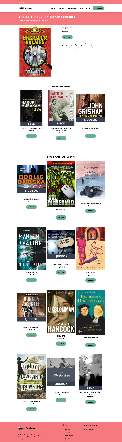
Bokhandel (98, 8)
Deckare (72, 28)
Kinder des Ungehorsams (90, 337)
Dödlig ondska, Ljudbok (31, 199)
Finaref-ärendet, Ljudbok (61, 265)
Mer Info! (67, 37)
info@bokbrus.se (99, 2)
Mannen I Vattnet (31, 272)
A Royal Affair (90, 273)
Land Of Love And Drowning (31, 401)
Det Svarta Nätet (61, 210)
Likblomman (61, 336)
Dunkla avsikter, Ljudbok (31, 327)
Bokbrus (61, 8)
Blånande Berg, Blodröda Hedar (90, 203)
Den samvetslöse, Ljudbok (90, 128)
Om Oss (81, 8)
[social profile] (24, 2)
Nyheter (88, 8)
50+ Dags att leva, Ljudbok (61, 392)
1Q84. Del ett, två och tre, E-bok (31, 128)
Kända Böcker (71, 8)
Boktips (53, 8)
